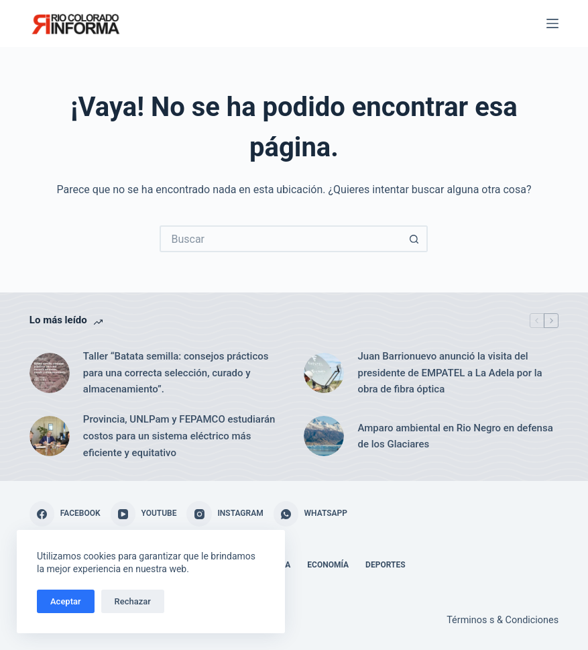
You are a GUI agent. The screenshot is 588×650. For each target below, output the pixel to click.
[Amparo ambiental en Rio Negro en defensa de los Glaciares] (324, 436)
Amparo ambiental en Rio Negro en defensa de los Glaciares (454, 436)
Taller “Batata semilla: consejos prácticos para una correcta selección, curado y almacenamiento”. (176, 373)
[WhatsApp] (310, 514)
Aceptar (65, 601)
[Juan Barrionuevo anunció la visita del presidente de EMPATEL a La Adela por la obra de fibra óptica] (324, 373)
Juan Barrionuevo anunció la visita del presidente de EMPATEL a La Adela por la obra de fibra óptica (449, 373)
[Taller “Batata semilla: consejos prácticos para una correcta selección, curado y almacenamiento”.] (50, 373)
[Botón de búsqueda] (414, 238)
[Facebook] (65, 514)
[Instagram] (224, 514)
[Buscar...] (280, 238)
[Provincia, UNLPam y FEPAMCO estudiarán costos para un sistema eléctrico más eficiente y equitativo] (50, 436)
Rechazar (133, 601)
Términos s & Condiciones (502, 620)
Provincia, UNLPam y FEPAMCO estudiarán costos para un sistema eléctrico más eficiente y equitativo (179, 436)
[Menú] (552, 23)
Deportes (385, 565)
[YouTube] (144, 514)
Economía (328, 565)
